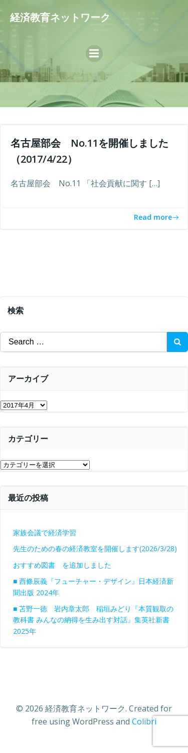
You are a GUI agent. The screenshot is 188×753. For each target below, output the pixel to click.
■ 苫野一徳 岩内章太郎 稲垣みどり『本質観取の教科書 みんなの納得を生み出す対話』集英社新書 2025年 (93, 620)
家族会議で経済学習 (44, 532)
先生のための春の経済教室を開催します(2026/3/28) (95, 548)
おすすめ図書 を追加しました (62, 565)
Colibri (144, 721)
